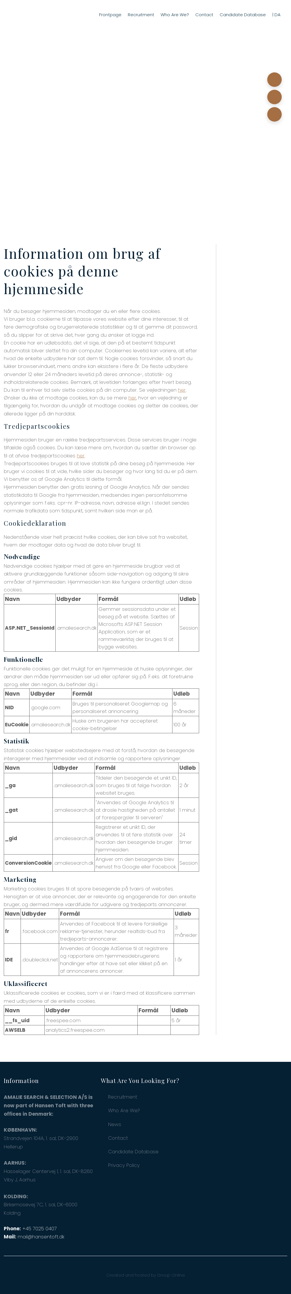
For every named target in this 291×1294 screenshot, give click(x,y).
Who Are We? (175, 14)
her (182, 389)
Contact (204, 14)
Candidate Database (243, 14)
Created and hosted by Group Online (145, 1275)
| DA (276, 14)
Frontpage (110, 14)
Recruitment (141, 14)
